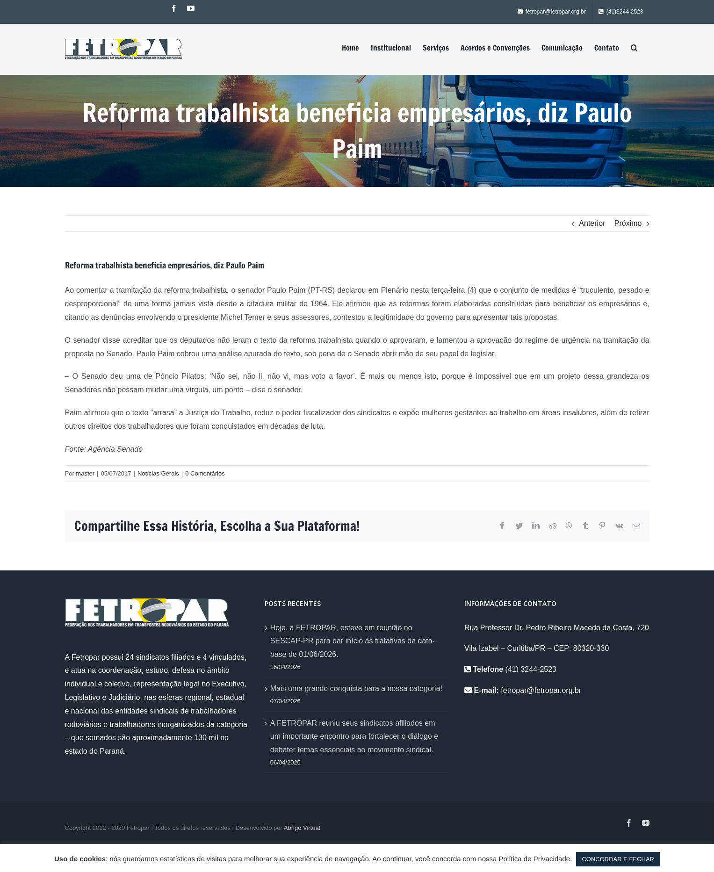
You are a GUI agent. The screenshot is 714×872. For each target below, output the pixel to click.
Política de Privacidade (534, 859)
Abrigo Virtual (302, 827)
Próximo (628, 223)
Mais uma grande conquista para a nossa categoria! (356, 688)
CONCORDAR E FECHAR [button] (618, 859)
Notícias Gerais (158, 473)
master (85, 473)
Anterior (592, 223)
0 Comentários (205, 473)
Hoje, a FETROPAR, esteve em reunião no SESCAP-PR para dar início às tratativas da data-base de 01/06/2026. (352, 641)
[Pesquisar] (634, 47)
